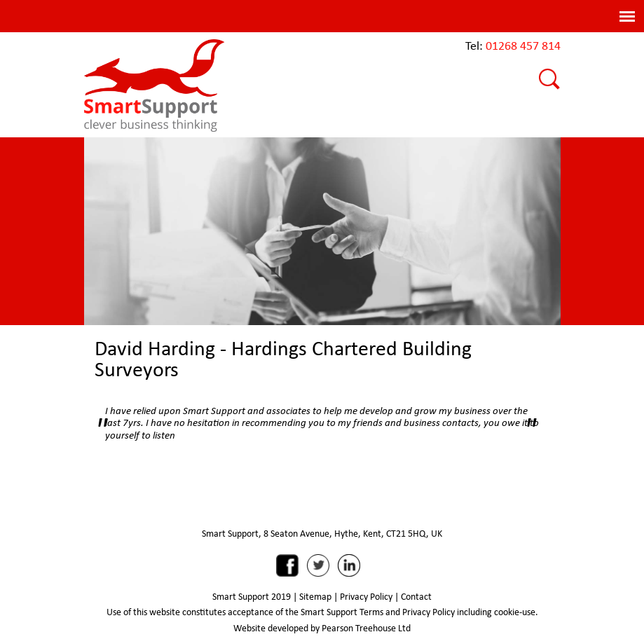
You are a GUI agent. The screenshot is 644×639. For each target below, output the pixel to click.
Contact (416, 596)
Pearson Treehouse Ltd (366, 627)
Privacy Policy (366, 596)
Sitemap (315, 596)
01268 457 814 (523, 45)
